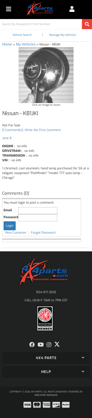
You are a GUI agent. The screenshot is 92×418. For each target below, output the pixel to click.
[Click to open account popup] (72, 9)
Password (11, 217)
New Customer (16, 233)
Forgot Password (43, 233)
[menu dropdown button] (8, 9)
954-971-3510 (46, 292)
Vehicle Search (22, 35)
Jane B (6, 138)
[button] (46, 24)
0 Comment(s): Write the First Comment (31, 130)
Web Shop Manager (45, 395)
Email (8, 210)
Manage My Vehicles (62, 35)
